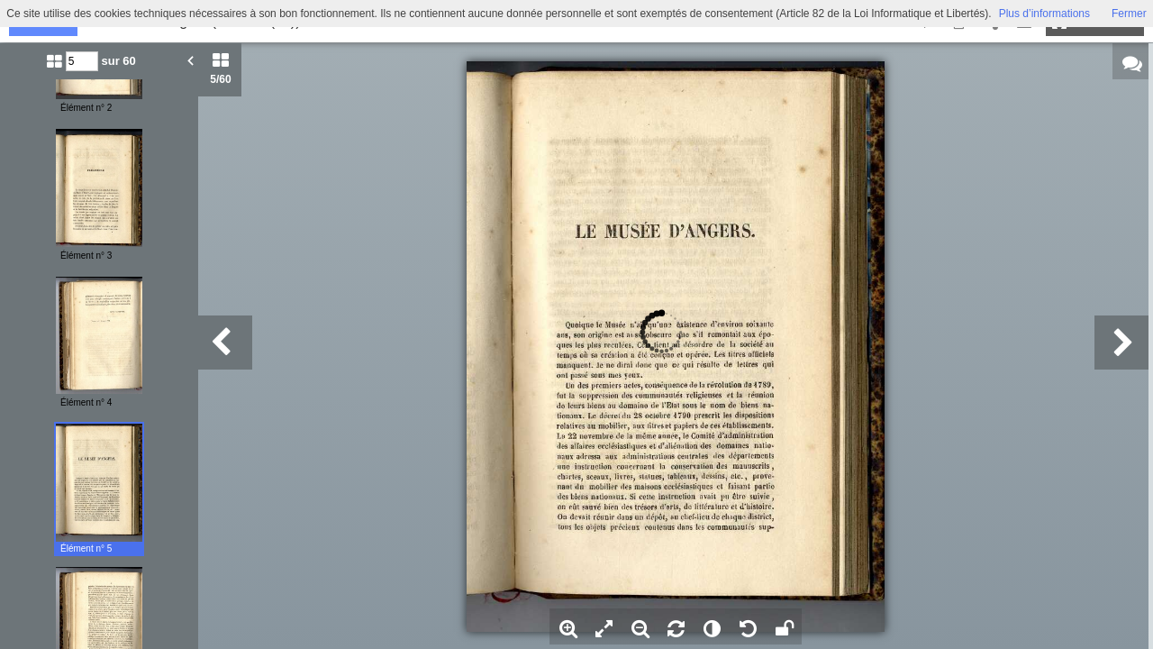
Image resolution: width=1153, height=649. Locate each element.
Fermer (1129, 13)
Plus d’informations (1044, 13)
